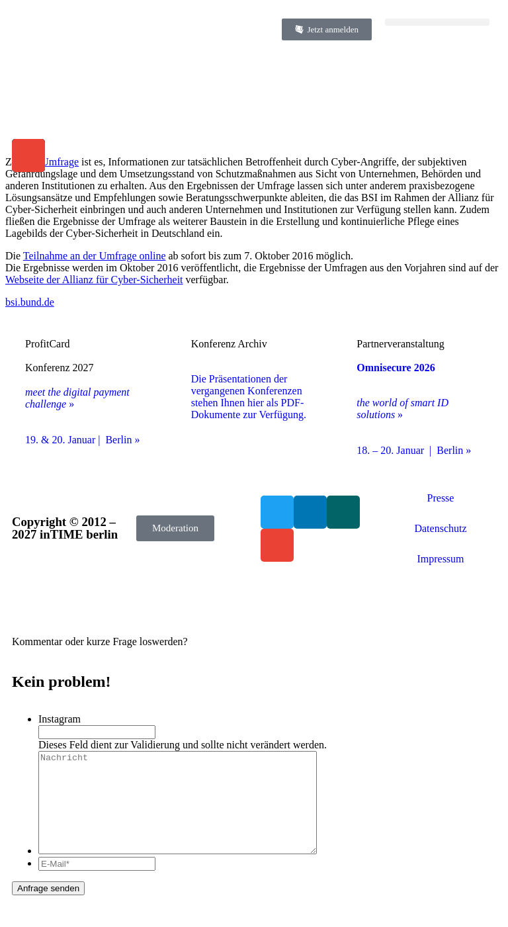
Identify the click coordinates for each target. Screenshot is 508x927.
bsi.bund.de (29, 302)
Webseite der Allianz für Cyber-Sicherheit (94, 279)
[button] (437, 22)
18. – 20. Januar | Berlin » (414, 450)
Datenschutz (440, 528)
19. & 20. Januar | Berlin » (82, 439)
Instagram (59, 719)
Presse (440, 498)
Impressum (440, 558)
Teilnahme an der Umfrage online (94, 255)
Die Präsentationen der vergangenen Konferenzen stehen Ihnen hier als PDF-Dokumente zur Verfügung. (248, 396)
